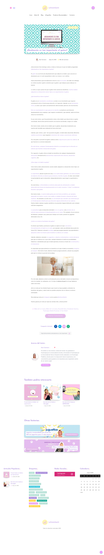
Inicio (30, 15)
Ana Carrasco (45, 347)
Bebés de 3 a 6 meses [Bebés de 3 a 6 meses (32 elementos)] (35, 475)
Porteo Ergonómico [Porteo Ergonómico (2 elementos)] (43, 497)
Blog (42, 15)
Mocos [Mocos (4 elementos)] (42, 495)
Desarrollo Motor (62, 309)
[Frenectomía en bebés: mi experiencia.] (6, 474)
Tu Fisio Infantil (64, 310)
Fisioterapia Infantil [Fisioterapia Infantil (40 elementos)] (34, 486)
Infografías (48, 15)
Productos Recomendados (60, 15)
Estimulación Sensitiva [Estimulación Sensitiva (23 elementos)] (35, 484)
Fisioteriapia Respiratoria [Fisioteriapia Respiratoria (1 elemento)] (36, 489)
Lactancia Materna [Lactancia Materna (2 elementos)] (41, 492)
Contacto (72, 15)
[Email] (14, 8)
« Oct (81, 492)
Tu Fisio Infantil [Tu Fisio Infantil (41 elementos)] (33, 503)
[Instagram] (10, 8)
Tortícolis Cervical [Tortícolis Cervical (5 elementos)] (42, 500)
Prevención (56, 310)
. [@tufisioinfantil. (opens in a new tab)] (62, 297)
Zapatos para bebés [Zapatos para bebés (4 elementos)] (34, 506)
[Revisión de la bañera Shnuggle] (6, 483)
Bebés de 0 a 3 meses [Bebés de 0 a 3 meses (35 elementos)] (41, 472)
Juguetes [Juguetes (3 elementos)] (32, 492)
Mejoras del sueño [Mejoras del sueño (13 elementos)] (34, 495)
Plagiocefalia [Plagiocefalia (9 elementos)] (33, 497)
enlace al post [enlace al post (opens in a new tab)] (61, 281)
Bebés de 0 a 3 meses (40, 309)
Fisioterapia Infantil (48, 310)
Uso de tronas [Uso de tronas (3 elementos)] (43, 503)
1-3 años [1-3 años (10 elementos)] (32, 472)
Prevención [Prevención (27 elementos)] (32, 500)
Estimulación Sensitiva (72, 309)
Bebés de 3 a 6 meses (51, 309)
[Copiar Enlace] (55, 333)
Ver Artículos (46, 364)
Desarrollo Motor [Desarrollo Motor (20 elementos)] (34, 481)
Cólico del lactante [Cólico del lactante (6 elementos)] (34, 478)
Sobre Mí (36, 15)
